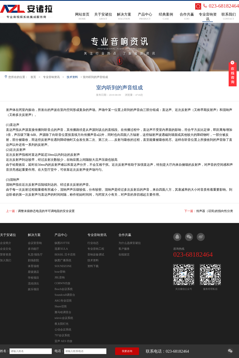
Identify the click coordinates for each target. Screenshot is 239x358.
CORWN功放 (62, 283)
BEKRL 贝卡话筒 (65, 254)
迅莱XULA (61, 248)
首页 (33, 77)
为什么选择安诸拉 (130, 243)
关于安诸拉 (8, 235)
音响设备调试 (95, 254)
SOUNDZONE (63, 266)
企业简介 (5, 243)
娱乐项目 (33, 289)
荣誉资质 (5, 254)
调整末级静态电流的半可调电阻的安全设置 (46, 211)
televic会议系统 (64, 318)
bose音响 (60, 271)
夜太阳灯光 (62, 323)
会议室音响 (35, 243)
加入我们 (5, 260)
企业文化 (5, 248)
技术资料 (72, 77)
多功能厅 (33, 248)
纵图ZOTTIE (62, 243)
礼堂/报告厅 (35, 254)
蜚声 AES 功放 (63, 341)
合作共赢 (125, 235)
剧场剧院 (33, 260)
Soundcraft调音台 (65, 294)
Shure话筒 (61, 306)
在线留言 (124, 254)
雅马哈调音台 (63, 312)
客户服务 (124, 248)
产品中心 (61, 235)
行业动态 (93, 243)
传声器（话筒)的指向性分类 (214, 211)
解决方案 (34, 235)
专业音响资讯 (51, 77)
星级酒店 (33, 271)
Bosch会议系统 (64, 289)
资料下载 (93, 266)
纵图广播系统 (63, 260)
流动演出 (33, 283)
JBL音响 (60, 277)
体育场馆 (33, 266)
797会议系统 (62, 335)
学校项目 (33, 277)
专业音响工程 (95, 248)
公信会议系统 (63, 329)
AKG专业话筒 (63, 300)
